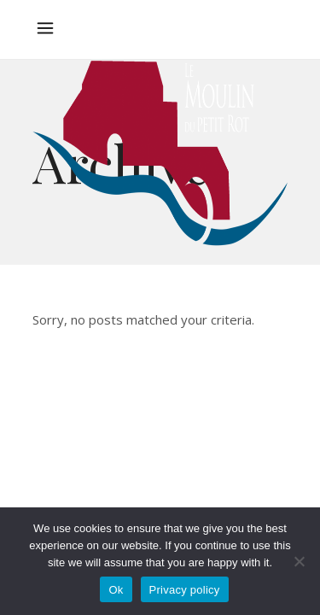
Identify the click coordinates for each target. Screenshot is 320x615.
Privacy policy (184, 589)
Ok (115, 589)
